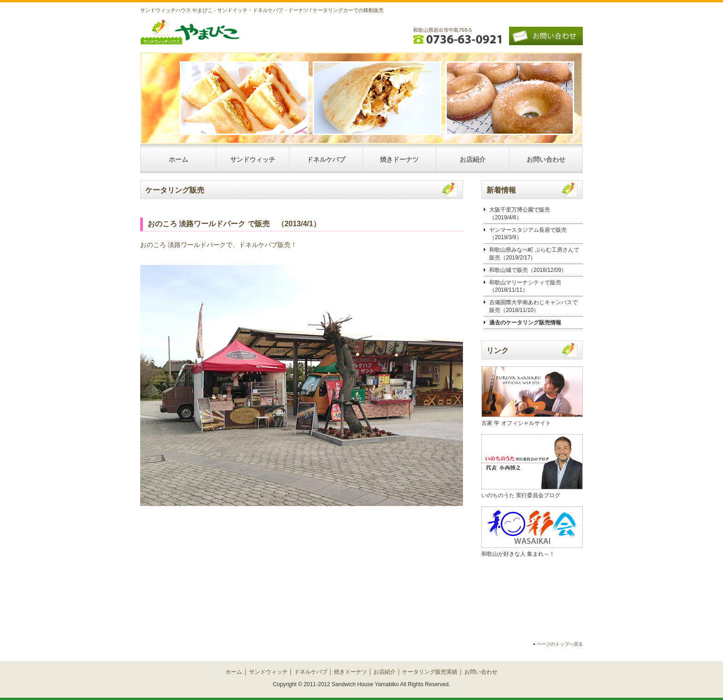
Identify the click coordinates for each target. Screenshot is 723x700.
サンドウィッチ (252, 159)
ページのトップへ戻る (560, 644)
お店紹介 (473, 159)
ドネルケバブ (326, 159)
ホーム (178, 159)
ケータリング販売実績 (429, 672)
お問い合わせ (546, 159)
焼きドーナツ (399, 159)
